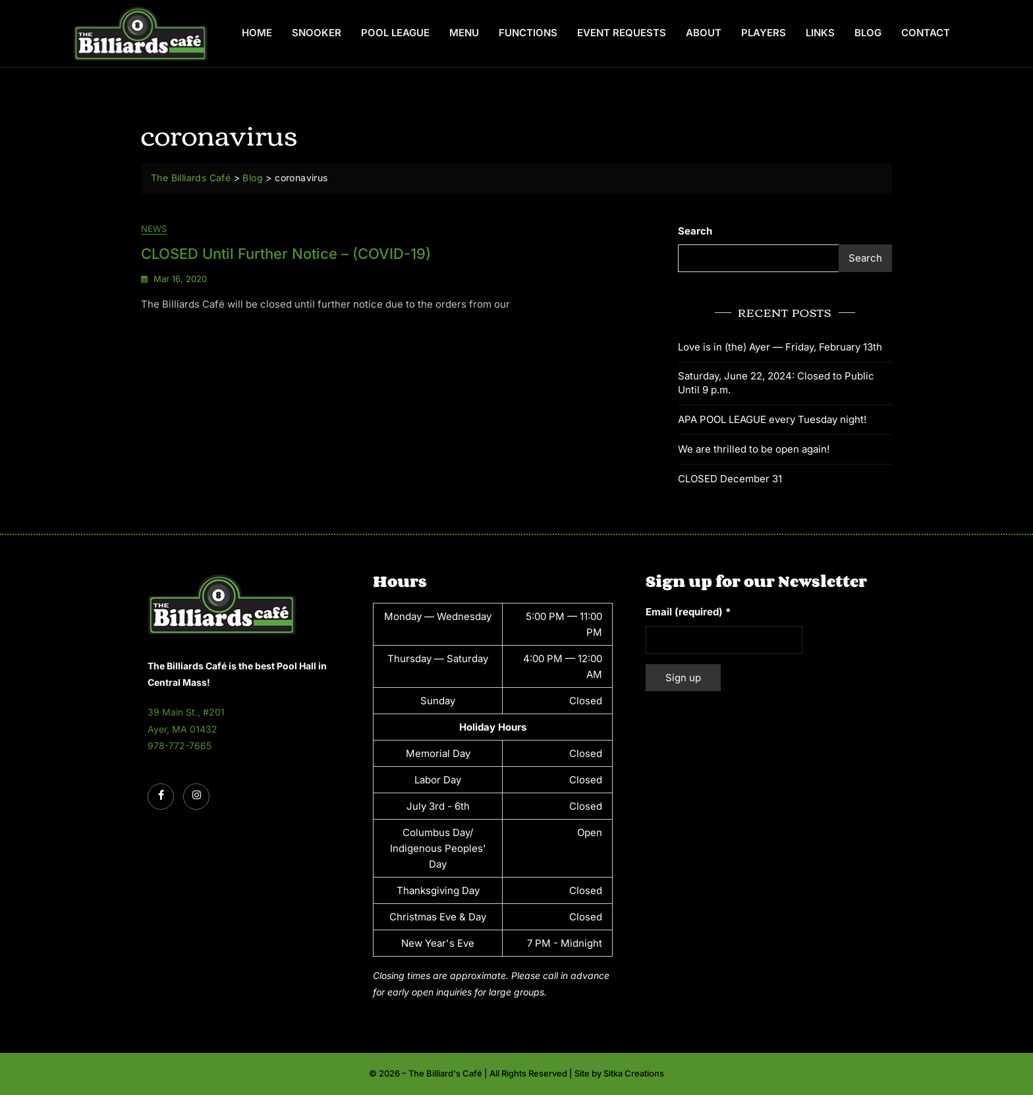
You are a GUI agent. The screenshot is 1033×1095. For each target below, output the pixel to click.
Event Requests (621, 32)
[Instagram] (196, 796)
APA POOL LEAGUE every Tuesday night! (772, 419)
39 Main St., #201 (186, 711)
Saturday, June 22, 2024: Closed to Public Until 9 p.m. (776, 383)
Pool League (395, 32)
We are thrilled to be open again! (753, 449)
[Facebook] (161, 796)
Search (695, 231)
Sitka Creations (633, 1073)
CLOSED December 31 (730, 478)
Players (763, 32)
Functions (528, 32)
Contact (925, 32)
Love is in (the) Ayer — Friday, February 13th (780, 347)
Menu (464, 32)
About (703, 32)
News (154, 229)
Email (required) (688, 611)
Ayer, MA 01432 (182, 729)
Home (257, 32)
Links (820, 32)
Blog (867, 32)
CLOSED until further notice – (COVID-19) (286, 253)
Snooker (316, 32)
